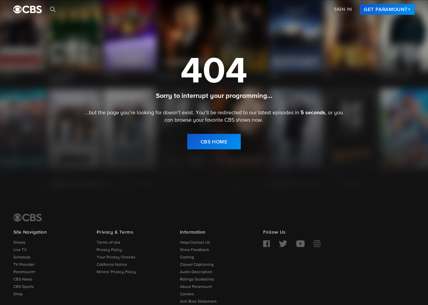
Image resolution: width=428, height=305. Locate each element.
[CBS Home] (27, 217)
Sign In (343, 9)
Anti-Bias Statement (198, 302)
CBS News (22, 280)
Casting (187, 257)
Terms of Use (108, 243)
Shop (18, 294)
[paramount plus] (27, 9)
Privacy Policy (109, 250)
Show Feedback (194, 250)
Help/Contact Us (195, 243)
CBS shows (237, 120)
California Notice (112, 265)
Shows (19, 243)
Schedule (21, 257)
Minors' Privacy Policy (116, 272)
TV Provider (23, 265)
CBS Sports (23, 287)
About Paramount (196, 287)
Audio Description (196, 272)
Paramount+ (24, 272)
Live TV (20, 250)
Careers (187, 294)
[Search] (53, 9)
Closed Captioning (197, 265)
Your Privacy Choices (116, 257)
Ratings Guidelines (197, 280)
